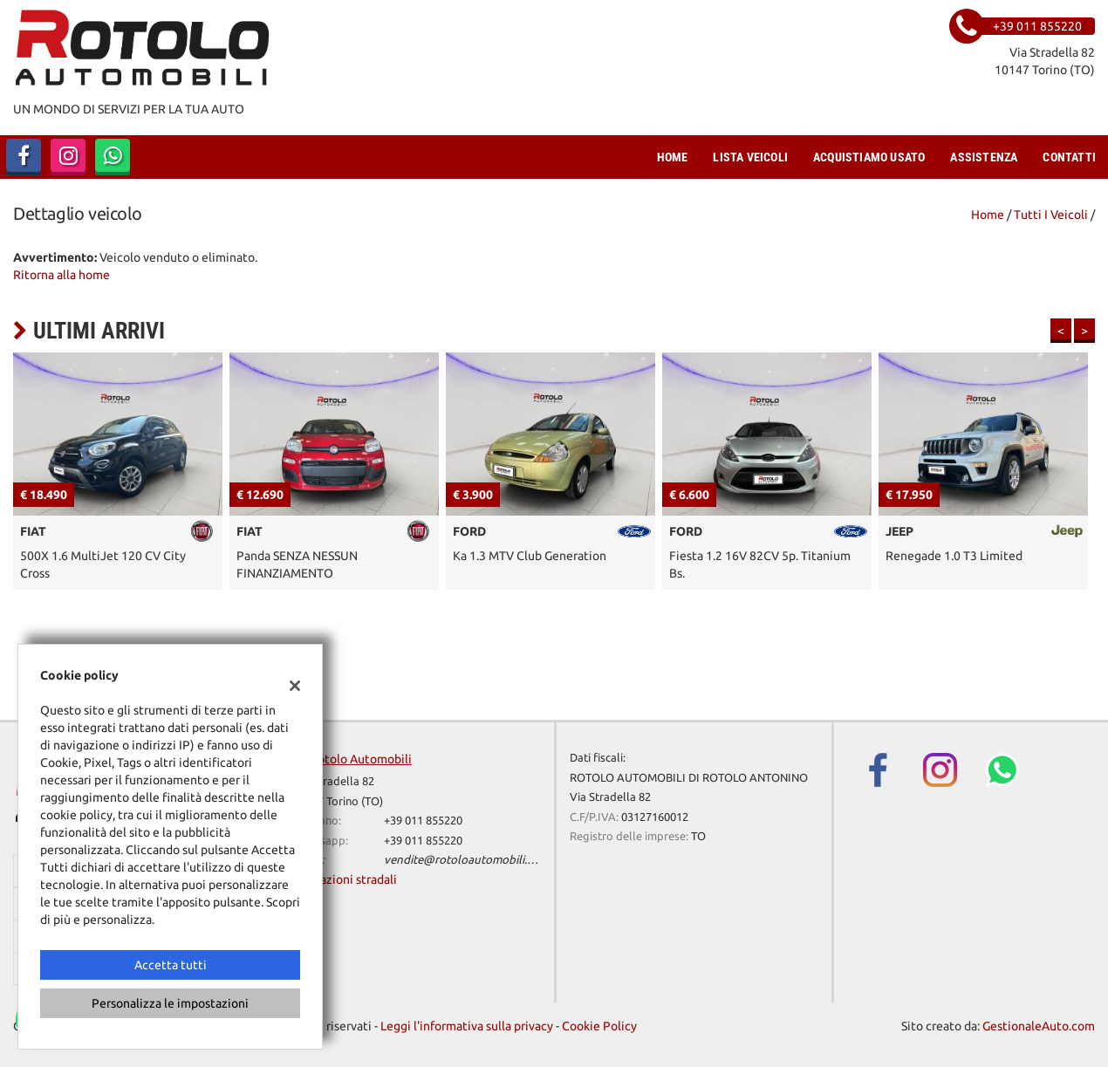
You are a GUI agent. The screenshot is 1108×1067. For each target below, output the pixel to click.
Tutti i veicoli (1051, 215)
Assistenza (983, 157)
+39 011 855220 (423, 820)
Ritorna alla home (61, 275)
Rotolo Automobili (361, 759)
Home (672, 157)
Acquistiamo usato (869, 157)
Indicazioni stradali (345, 879)
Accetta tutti (170, 965)
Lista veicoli (750, 157)
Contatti (1069, 157)
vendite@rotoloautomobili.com (466, 859)
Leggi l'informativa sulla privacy (466, 1026)
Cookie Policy (599, 1026)
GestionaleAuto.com (1038, 1026)
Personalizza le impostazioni (170, 1003)
